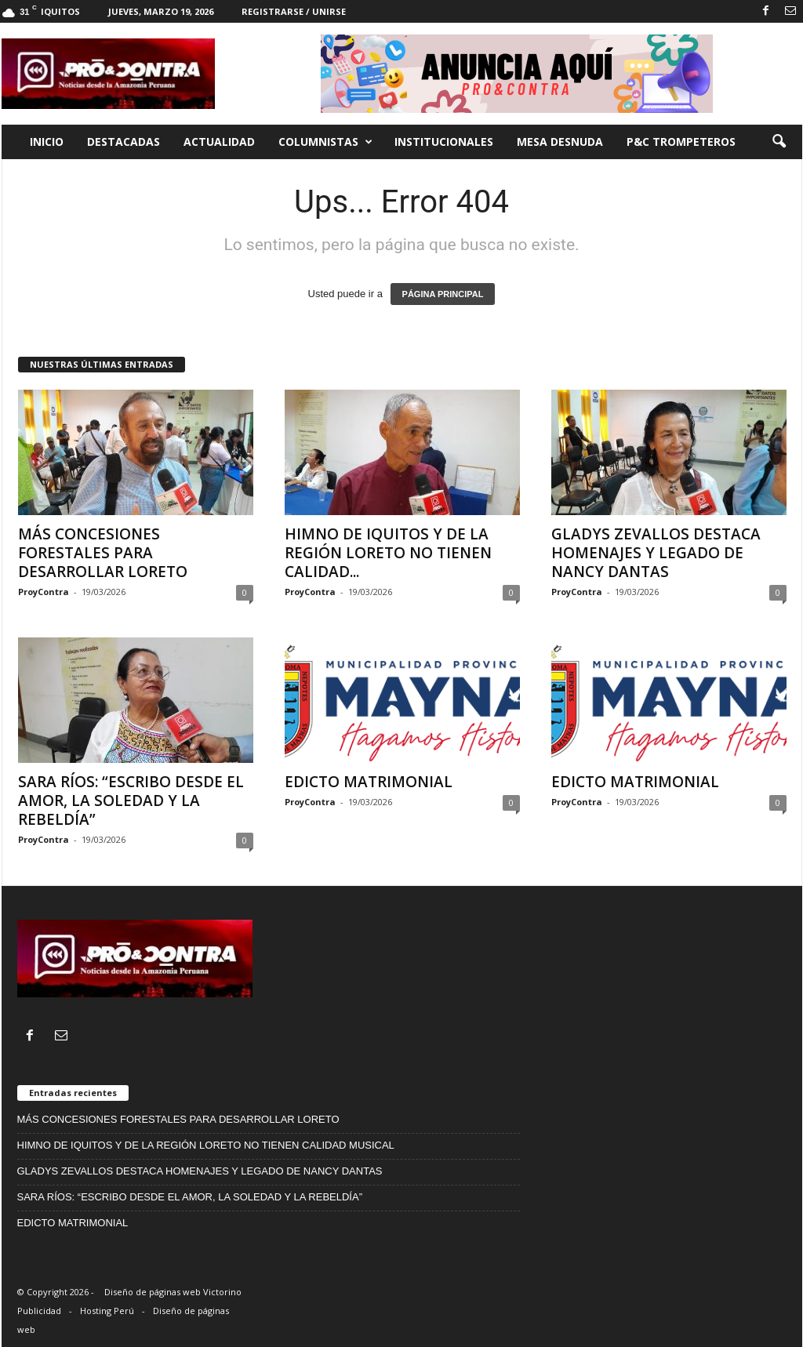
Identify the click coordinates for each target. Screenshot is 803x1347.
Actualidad (219, 141)
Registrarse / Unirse (294, 11)
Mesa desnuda (560, 141)
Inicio (47, 141)
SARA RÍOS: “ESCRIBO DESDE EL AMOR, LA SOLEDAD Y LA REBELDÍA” (131, 801)
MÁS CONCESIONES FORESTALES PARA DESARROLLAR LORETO (102, 553)
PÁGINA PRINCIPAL (443, 294)
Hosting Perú (107, 1310)
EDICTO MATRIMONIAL (368, 782)
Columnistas (325, 142)
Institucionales (443, 141)
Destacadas (123, 141)
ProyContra (43, 591)
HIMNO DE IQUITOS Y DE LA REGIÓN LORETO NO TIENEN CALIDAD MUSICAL (205, 1145)
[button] (778, 142)
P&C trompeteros (681, 141)
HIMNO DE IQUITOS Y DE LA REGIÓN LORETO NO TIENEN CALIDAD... (388, 553)
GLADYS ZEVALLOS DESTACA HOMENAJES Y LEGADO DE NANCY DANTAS (656, 553)
